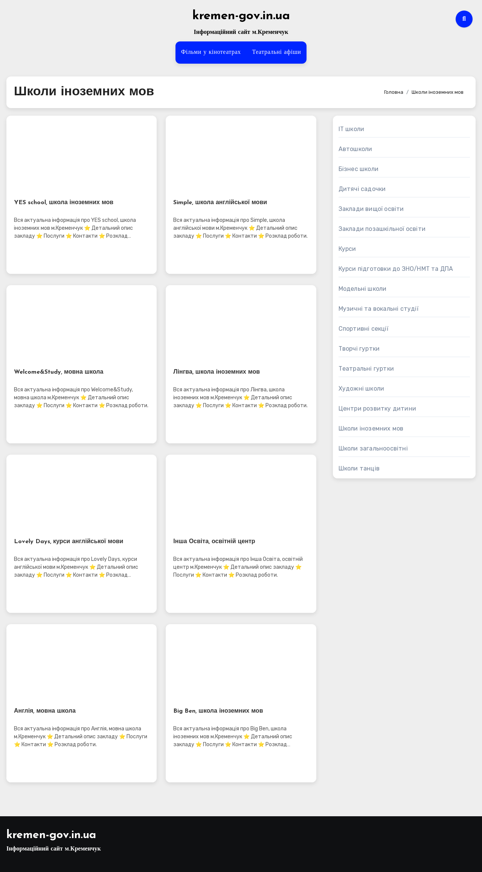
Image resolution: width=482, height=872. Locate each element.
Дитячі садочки (362, 188)
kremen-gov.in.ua (241, 16)
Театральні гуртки (366, 368)
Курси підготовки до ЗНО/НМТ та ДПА (396, 268)
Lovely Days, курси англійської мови (68, 542)
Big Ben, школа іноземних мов (218, 711)
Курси (347, 248)
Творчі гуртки (359, 348)
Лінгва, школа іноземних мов (216, 372)
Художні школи (361, 388)
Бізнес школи (358, 169)
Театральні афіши (276, 52)
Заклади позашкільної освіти (382, 228)
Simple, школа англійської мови (220, 203)
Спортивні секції (363, 328)
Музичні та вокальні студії (378, 308)
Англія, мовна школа (45, 711)
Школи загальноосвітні (373, 448)
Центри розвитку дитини (377, 408)
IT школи (352, 129)
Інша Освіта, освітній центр (214, 542)
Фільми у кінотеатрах (211, 52)
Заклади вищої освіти (371, 208)
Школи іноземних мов (371, 428)
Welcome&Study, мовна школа (58, 372)
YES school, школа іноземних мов (63, 203)
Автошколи (355, 149)
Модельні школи (363, 288)
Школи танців (359, 468)
